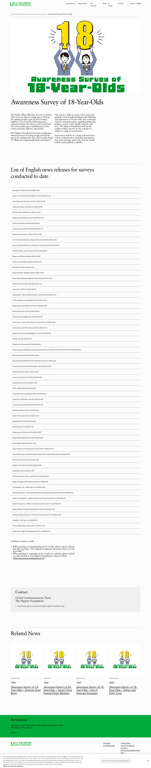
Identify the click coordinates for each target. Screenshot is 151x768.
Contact (120, 3)
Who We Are (70, 3)
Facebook (106, 743)
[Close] (148, 762)
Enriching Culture (41, 14)
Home (13, 14)
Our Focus (29, 14)
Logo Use (124, 748)
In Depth (110, 4)
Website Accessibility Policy (130, 750)
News (104, 3)
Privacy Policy (125, 743)
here (64, 758)
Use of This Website (127, 746)
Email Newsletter (109, 746)
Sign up (15, 732)
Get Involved (93, 4)
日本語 (138, 3)
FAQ (122, 753)
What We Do (82, 3)
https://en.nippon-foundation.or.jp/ (29, 558)
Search (132, 3)
